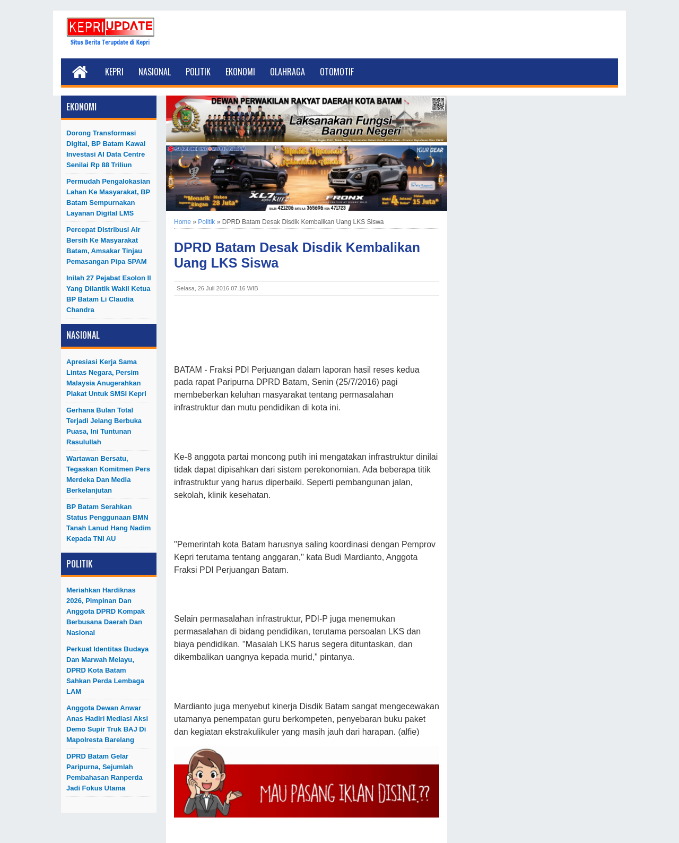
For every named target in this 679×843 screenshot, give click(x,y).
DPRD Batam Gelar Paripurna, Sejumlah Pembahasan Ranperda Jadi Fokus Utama (104, 772)
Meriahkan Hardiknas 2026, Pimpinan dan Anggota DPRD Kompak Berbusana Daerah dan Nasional (105, 611)
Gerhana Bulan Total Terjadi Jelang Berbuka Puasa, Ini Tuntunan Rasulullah (104, 426)
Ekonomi (240, 71)
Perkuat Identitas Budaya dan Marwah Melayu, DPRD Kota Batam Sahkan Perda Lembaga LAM (107, 670)
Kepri (114, 71)
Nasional (154, 71)
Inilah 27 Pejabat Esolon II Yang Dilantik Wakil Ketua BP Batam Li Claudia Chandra (108, 294)
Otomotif (337, 71)
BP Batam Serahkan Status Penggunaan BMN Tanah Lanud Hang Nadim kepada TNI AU (108, 523)
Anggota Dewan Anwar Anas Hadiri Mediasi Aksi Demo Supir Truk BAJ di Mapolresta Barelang (107, 724)
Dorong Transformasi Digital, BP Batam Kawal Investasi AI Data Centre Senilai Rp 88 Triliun (105, 149)
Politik (198, 71)
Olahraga (287, 71)
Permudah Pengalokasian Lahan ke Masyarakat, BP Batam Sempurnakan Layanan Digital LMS (108, 197)
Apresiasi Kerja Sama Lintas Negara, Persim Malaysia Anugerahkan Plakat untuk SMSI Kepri (106, 378)
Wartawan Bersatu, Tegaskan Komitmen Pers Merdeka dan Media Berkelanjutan (108, 474)
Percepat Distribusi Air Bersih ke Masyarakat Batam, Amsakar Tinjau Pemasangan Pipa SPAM (106, 245)
